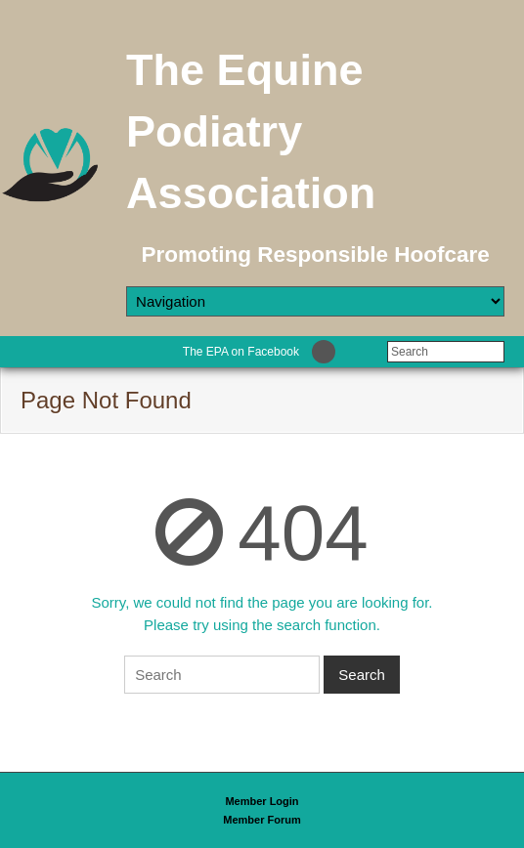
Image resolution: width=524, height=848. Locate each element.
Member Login (261, 801)
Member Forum (261, 820)
